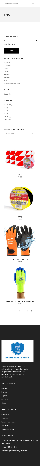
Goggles (6, 71)
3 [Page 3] (19, 311)
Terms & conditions (7, 429)
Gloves (6, 69)
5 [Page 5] (27, 311)
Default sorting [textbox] (10, 133)
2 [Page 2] (15, 311)
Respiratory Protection (12, 83)
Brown (6, 94)
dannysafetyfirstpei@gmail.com (16, 451)
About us (4, 418)
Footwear (7, 66)
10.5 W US (7, 105)
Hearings (7, 74)
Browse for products (8, 422)
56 (4, 114)
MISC (5, 80)
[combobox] (20, 133)
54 (4, 111)
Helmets (7, 77)
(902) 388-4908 (12, 447)
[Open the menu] (33, 4)
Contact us (5, 415)
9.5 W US (7, 119)
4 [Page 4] (23, 311)
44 (4, 108)
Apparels (7, 63)
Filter (11, 51)
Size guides (5, 426)
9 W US (6, 116)
